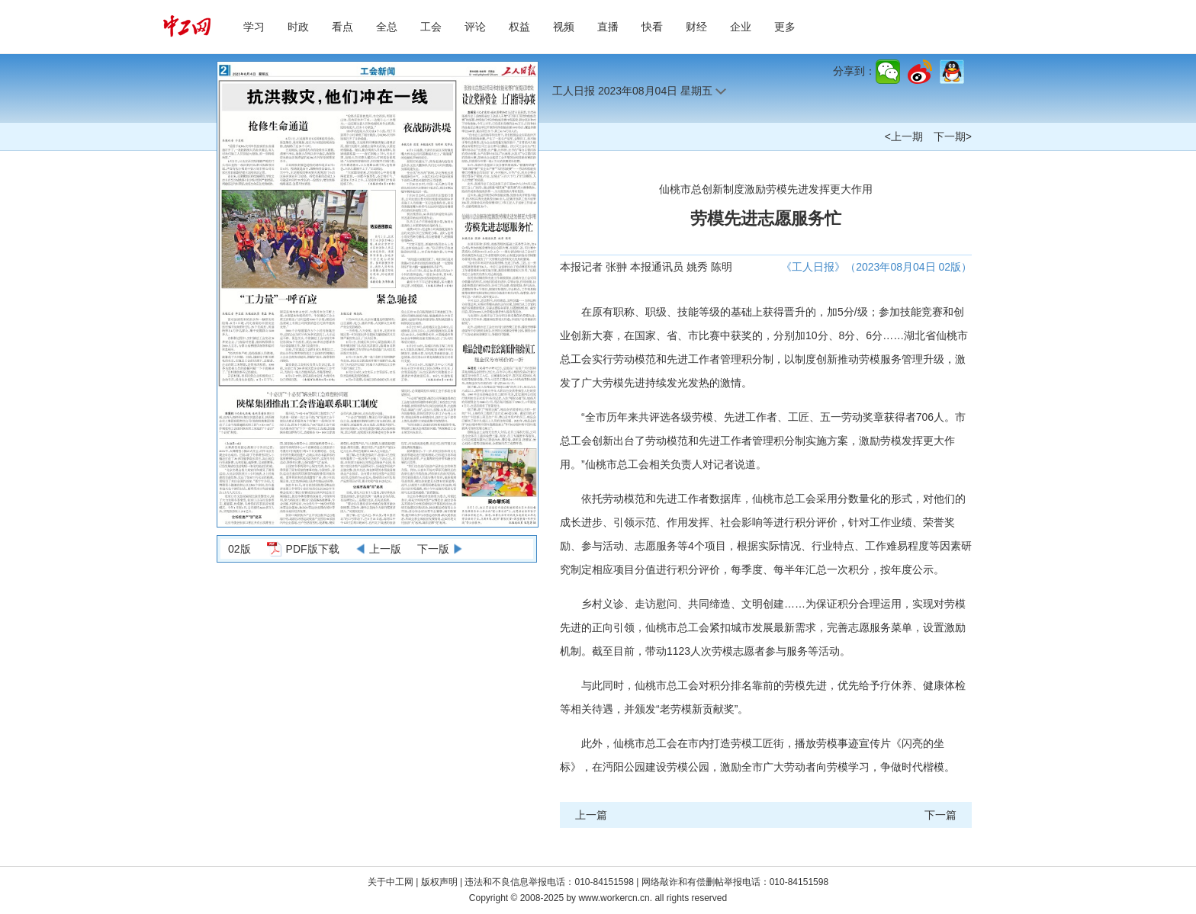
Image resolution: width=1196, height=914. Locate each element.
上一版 (385, 549)
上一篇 (591, 815)
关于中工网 (390, 882)
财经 (696, 27)
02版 (239, 549)
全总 (386, 27)
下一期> (953, 136)
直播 (608, 27)
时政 (298, 27)
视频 (563, 27)
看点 (342, 27)
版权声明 (440, 882)
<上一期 (904, 136)
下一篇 (940, 815)
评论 (475, 27)
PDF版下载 (312, 549)
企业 (740, 27)
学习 (254, 27)
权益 (519, 27)
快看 (652, 27)
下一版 (433, 549)
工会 (431, 27)
